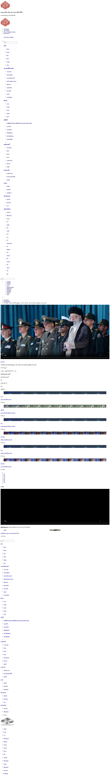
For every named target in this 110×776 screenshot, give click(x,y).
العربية (8, 284)
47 (4, 482)
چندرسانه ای (7, 196)
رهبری (5, 183)
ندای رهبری (6, 170)
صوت (2, 396)
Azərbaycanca (10, 287)
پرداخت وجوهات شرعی (10, 31)
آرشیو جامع (6, 33)
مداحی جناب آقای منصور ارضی (6, 466)
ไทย (8, 294)
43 (4, 476)
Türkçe (8, 292)
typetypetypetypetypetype (4, 383)
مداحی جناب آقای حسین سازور (6, 399)
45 (4, 479)
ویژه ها (5, 100)
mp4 (6, 371)
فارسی (8, 281)
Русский (9, 291)
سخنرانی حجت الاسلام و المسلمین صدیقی (8, 412)
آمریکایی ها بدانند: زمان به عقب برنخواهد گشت (9, 533)
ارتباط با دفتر (7, 209)
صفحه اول (6, 29)
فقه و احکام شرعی (8, 68)
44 (4, 478)
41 (4, 474)
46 (4, 480)
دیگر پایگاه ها (6, 773)
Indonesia (9, 288)
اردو (8, 285)
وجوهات (12, 37)
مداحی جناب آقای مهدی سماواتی (6, 439)
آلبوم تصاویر (7, 144)
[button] (4, 41)
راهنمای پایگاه (6, 760)
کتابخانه (5, 119)
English (8, 283)
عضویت (5, 763)
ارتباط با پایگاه (6, 767)
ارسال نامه (6, 30)
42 (4, 475)
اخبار (5, 45)
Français (9, 290)
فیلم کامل (2, 409)
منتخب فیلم (3, 361)
